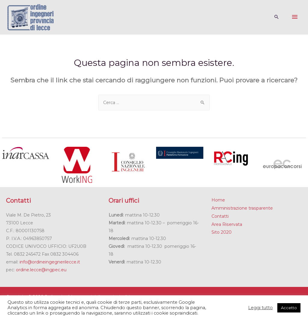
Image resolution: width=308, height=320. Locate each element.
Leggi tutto (260, 307)
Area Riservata (226, 223)
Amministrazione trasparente (241, 208)
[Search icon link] (276, 17)
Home (218, 200)
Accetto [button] (289, 307)
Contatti (220, 215)
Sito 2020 (221, 231)
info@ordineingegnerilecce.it (50, 262)
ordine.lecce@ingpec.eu (41, 269)
